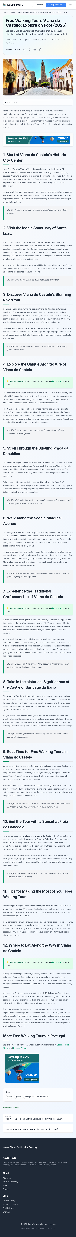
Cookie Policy (9, 1208)
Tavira (66, 1045)
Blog (13, 12)
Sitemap (6, 1212)
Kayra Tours (13, 4)
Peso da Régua (19, 1048)
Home (5, 12)
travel (9, 1097)
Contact (6, 1189)
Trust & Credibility (10, 1182)
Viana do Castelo (41, 1097)
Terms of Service (10, 1204)
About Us (7, 1178)
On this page (12, 102)
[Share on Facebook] (29, 49)
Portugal (28, 1097)
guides (18, 1097)
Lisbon (59, 1045)
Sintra (5, 1048)
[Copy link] (40, 49)
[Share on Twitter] (24, 49)
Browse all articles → (12, 1107)
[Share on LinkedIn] (35, 49)
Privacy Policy (9, 1201)
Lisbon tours (57, 381)
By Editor (10, 43)
